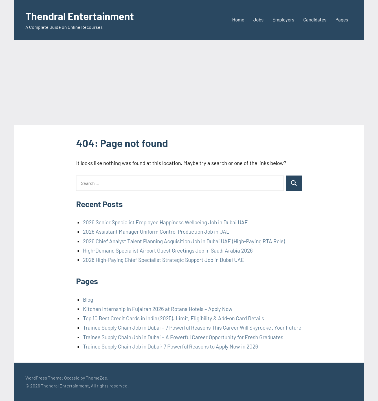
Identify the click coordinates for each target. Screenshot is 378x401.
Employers (283, 19)
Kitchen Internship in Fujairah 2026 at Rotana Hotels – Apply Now (157, 309)
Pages (341, 19)
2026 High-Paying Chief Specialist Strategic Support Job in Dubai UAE (163, 260)
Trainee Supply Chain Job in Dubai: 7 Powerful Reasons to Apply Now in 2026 (170, 346)
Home (238, 19)
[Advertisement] (189, 82)
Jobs (258, 19)
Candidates (314, 19)
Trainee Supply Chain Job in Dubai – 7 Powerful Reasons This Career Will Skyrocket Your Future (192, 327)
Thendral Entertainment (79, 16)
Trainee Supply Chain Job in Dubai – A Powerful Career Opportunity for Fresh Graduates (183, 337)
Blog (88, 299)
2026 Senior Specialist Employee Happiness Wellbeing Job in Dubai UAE (165, 222)
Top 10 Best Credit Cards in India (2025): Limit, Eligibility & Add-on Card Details (173, 318)
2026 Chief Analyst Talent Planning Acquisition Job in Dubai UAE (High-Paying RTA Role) (184, 241)
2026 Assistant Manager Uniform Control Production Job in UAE (156, 231)
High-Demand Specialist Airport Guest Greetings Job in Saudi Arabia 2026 (168, 250)
